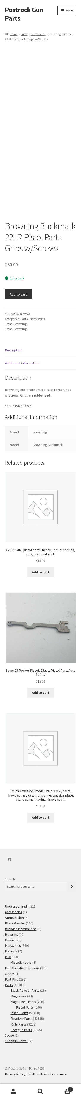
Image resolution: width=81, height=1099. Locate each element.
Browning (20, 324)
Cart (63, 1088)
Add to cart (18, 294)
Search (10, 879)
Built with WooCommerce (47, 1074)
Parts (24, 34)
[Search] (72, 886)
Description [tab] (13, 350)
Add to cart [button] (40, 572)
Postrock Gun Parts (24, 14)
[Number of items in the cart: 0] (9, 859)
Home (13, 34)
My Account (13, 1091)
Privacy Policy (15, 1074)
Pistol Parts (38, 34)
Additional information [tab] (22, 363)
